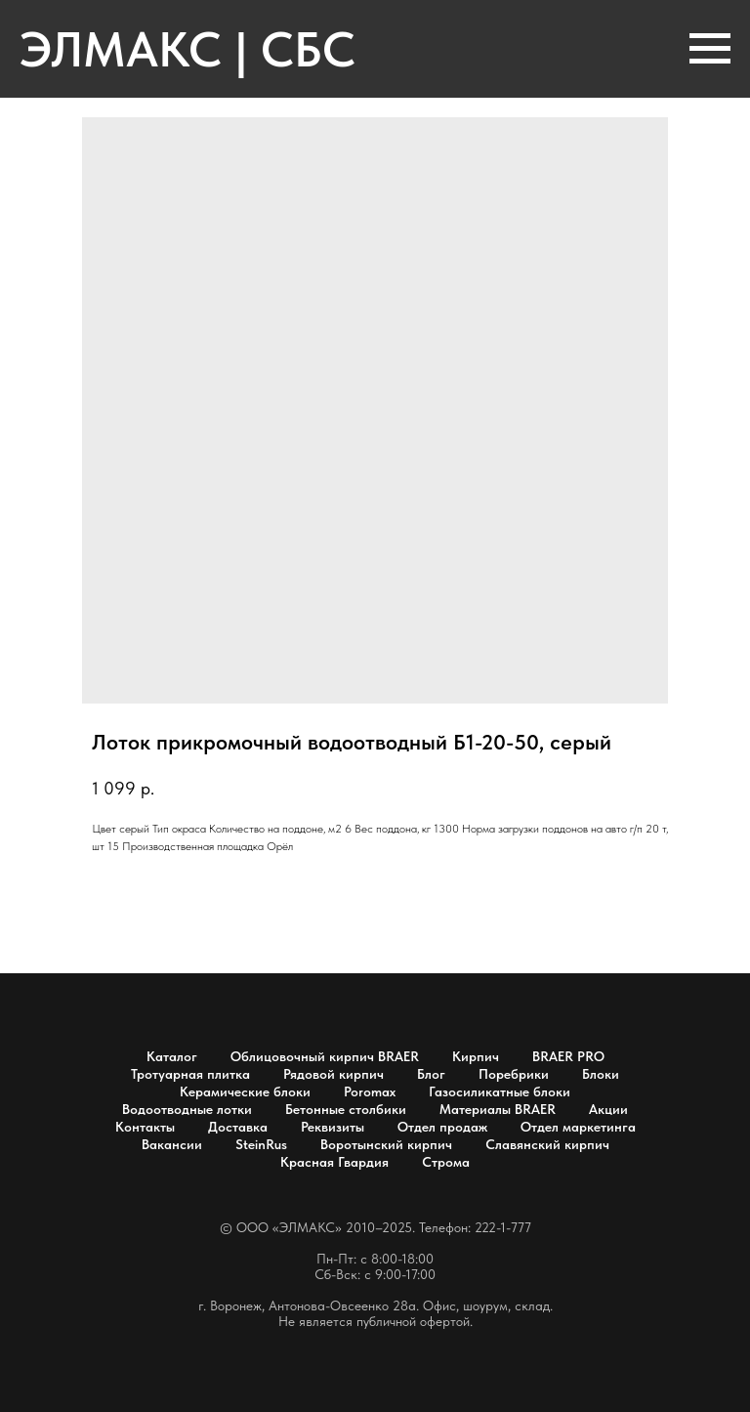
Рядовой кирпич (333, 1074)
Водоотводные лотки (187, 1109)
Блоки (600, 1074)
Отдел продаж (442, 1126)
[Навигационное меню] (709, 48)
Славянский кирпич (547, 1144)
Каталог (171, 1056)
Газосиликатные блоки (499, 1091)
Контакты (145, 1126)
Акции (608, 1109)
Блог (431, 1074)
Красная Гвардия (334, 1162)
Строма (446, 1162)
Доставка (238, 1126)
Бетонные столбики (345, 1109)
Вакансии (172, 1144)
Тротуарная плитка (190, 1074)
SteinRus (261, 1144)
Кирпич (475, 1056)
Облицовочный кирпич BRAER (324, 1056)
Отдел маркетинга (578, 1126)
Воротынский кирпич (386, 1144)
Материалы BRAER (497, 1109)
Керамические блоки (245, 1091)
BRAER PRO (568, 1056)
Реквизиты (332, 1126)
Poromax (370, 1091)
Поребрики (514, 1074)
